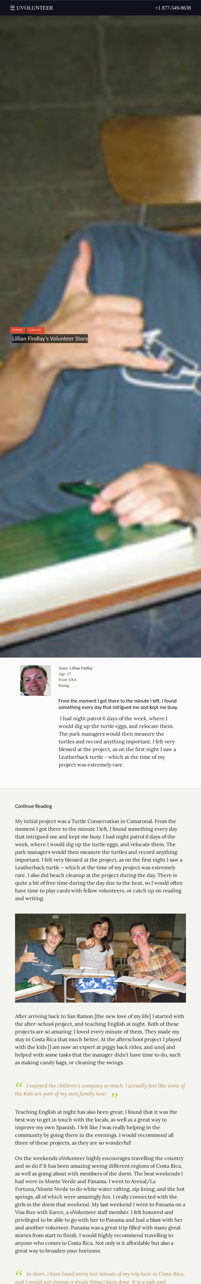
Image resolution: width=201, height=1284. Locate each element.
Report (18, 330)
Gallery (35, 330)
